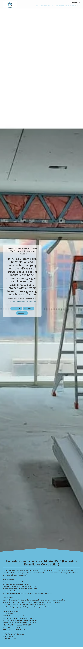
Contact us (76, 6)
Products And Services (56, 6)
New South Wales (26, 301)
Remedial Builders (17, 301)
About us (43, 6)
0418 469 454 (74, 2)
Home (37, 6)
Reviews (68, 6)
